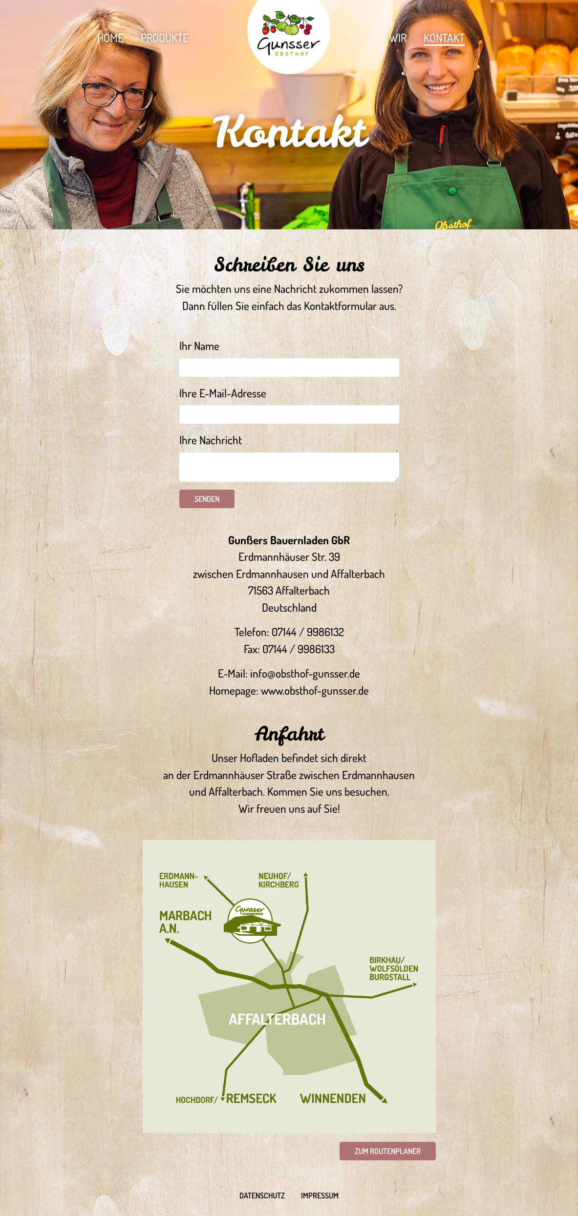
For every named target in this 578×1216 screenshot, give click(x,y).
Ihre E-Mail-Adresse (222, 393)
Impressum (320, 1195)
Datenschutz (262, 1195)
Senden (206, 499)
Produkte (165, 37)
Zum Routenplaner (388, 1151)
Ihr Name (199, 345)
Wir (398, 37)
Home (110, 37)
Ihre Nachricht (210, 440)
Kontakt (444, 37)
